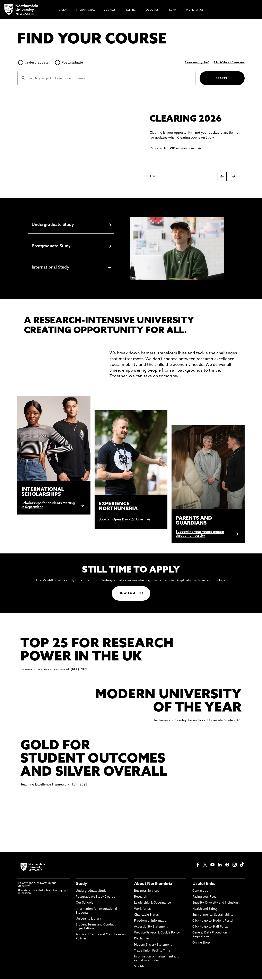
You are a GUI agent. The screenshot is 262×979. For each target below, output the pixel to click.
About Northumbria (153, 884)
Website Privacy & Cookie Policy (157, 932)
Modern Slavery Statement (153, 944)
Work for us (142, 909)
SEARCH (222, 78)
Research (140, 896)
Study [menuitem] (63, 10)
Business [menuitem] (110, 10)
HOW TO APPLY (131, 593)
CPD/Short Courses (229, 62)
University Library (88, 918)
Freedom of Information (151, 920)
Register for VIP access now (172, 148)
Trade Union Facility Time (152, 950)
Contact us (200, 890)
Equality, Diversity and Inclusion (215, 902)
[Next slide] (233, 176)
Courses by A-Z (197, 62)
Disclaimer (141, 938)
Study (81, 884)
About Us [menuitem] (152, 10)
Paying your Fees (204, 896)
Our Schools (84, 902)
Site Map (140, 966)
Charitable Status (146, 914)
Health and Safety (205, 909)
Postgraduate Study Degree (95, 896)
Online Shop (201, 942)
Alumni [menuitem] (172, 10)
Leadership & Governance (152, 902)
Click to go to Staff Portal (210, 926)
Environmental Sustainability (212, 914)
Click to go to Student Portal (212, 920)
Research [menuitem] (131, 10)
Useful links (203, 884)
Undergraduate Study (91, 890)
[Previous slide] (222, 176)
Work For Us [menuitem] (194, 10)
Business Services (146, 890)
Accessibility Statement (151, 926)
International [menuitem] (85, 10)
